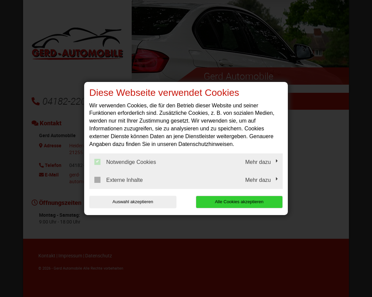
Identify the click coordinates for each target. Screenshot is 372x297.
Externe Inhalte (118, 180)
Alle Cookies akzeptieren (239, 201)
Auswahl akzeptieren (132, 201)
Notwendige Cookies (125, 162)
